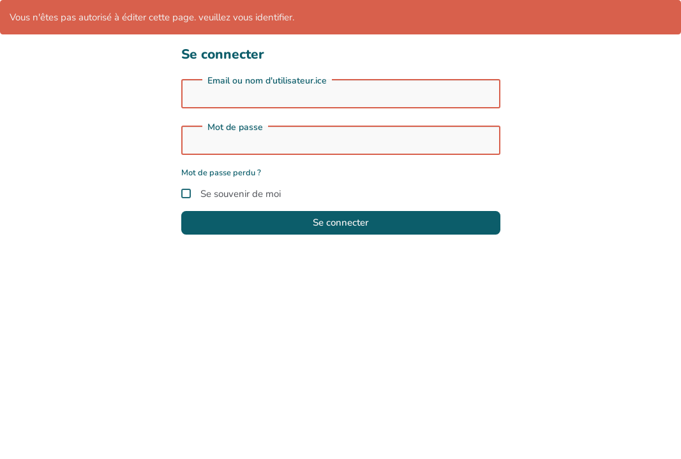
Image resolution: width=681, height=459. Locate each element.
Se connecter (341, 222)
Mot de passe (235, 127)
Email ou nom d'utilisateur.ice (267, 80)
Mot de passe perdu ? (221, 172)
